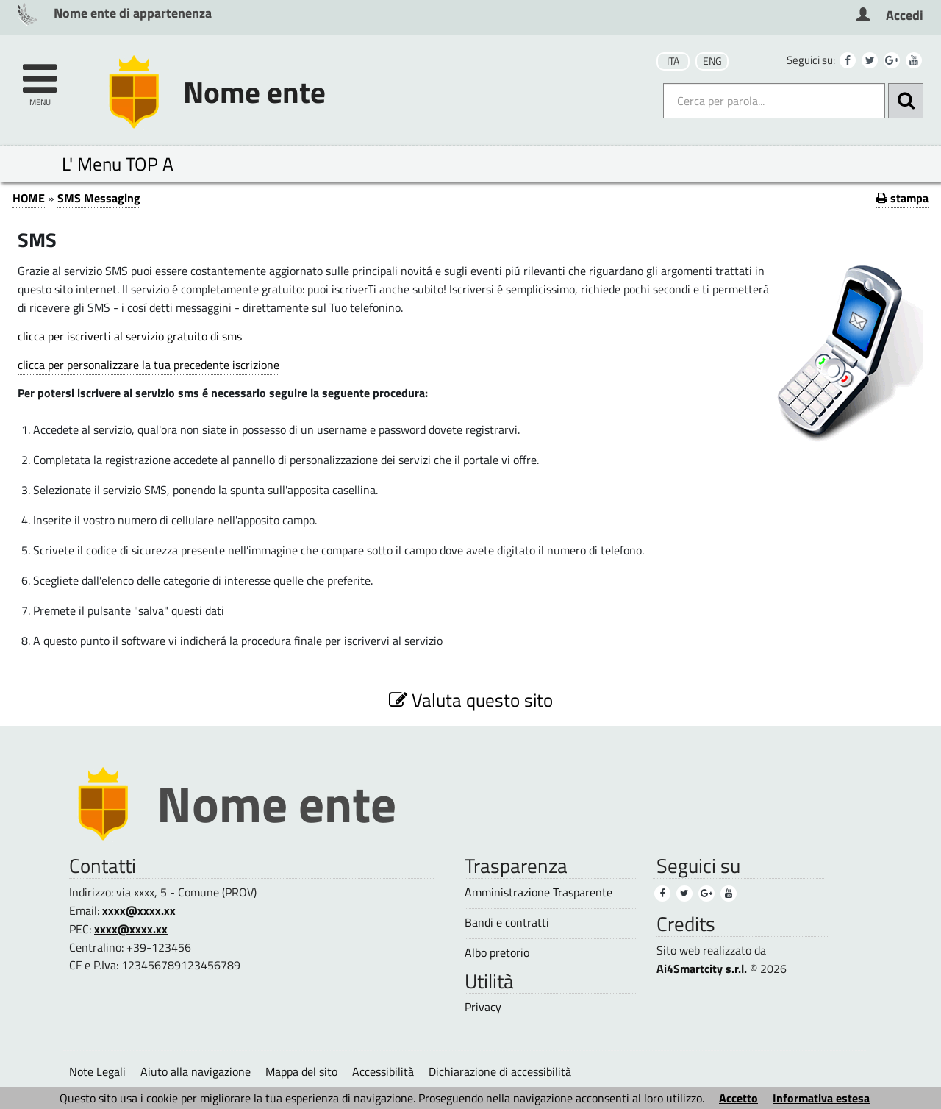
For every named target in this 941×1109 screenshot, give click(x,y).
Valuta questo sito (471, 699)
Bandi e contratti (507, 923)
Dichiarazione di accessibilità (500, 1071)
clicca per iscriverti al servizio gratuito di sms (130, 336)
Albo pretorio (497, 953)
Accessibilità (383, 1071)
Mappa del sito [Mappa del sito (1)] (301, 1071)
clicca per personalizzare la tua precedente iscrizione (148, 365)
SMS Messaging (98, 198)
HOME (28, 198)
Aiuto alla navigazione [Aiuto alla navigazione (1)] (195, 1071)
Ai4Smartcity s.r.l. (701, 968)
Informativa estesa (821, 1098)
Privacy (483, 1007)
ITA (673, 61)
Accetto (738, 1098)
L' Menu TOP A (117, 163)
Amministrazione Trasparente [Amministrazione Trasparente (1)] (538, 892)
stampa (902, 198)
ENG (712, 61)
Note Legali (97, 1071)
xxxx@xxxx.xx (139, 910)
